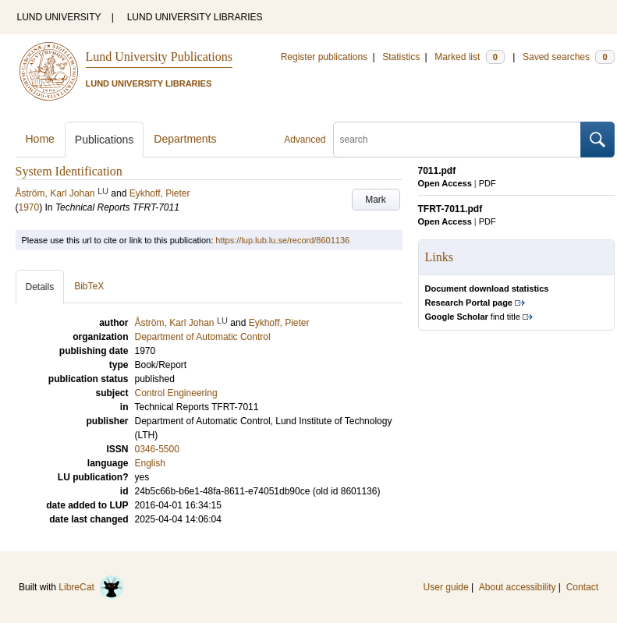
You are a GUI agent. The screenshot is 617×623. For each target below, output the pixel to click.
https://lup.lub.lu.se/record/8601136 (282, 240)
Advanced (304, 139)
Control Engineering (176, 393)
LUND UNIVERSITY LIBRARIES (195, 17)
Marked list (469, 56)
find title (472, 316)
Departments (185, 139)
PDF (487, 183)
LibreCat (91, 587)
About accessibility (517, 587)
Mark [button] (375, 199)
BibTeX (89, 286)
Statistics (401, 56)
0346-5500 (157, 449)
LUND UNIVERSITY (59, 17)
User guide (446, 587)
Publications (104, 139)
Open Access (445, 183)
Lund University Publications (159, 56)
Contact (582, 587)
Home (40, 139)
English (150, 463)
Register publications (324, 56)
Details (40, 286)
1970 (29, 207)
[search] (457, 140)
